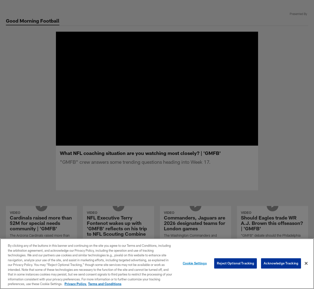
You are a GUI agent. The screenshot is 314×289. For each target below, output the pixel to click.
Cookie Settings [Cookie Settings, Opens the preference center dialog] (195, 263)
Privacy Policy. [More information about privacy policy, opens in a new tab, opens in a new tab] (76, 284)
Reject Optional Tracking (235, 263)
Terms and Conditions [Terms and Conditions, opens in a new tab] (104, 284)
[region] (157, 263)
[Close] (306, 263)
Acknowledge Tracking (281, 263)
